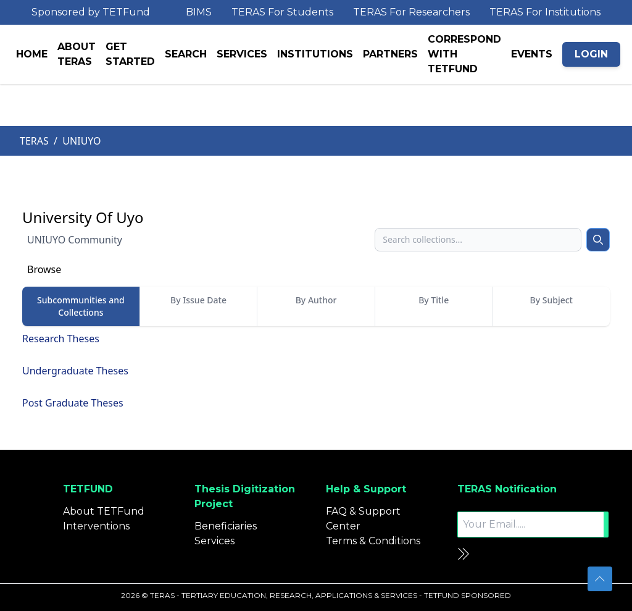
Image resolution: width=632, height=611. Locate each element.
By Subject (551, 300)
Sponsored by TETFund (90, 12)
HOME (32, 54)
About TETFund (103, 511)
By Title (433, 300)
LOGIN (591, 54)
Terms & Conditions (373, 541)
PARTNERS (390, 54)
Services (214, 541)
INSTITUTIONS (315, 54)
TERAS (34, 141)
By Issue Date (198, 300)
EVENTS (531, 54)
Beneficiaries (225, 526)
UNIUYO (81, 141)
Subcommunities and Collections (81, 306)
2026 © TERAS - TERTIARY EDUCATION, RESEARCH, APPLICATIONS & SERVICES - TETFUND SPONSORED (316, 595)
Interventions (96, 526)
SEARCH (186, 54)
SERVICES (242, 54)
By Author (316, 300)
